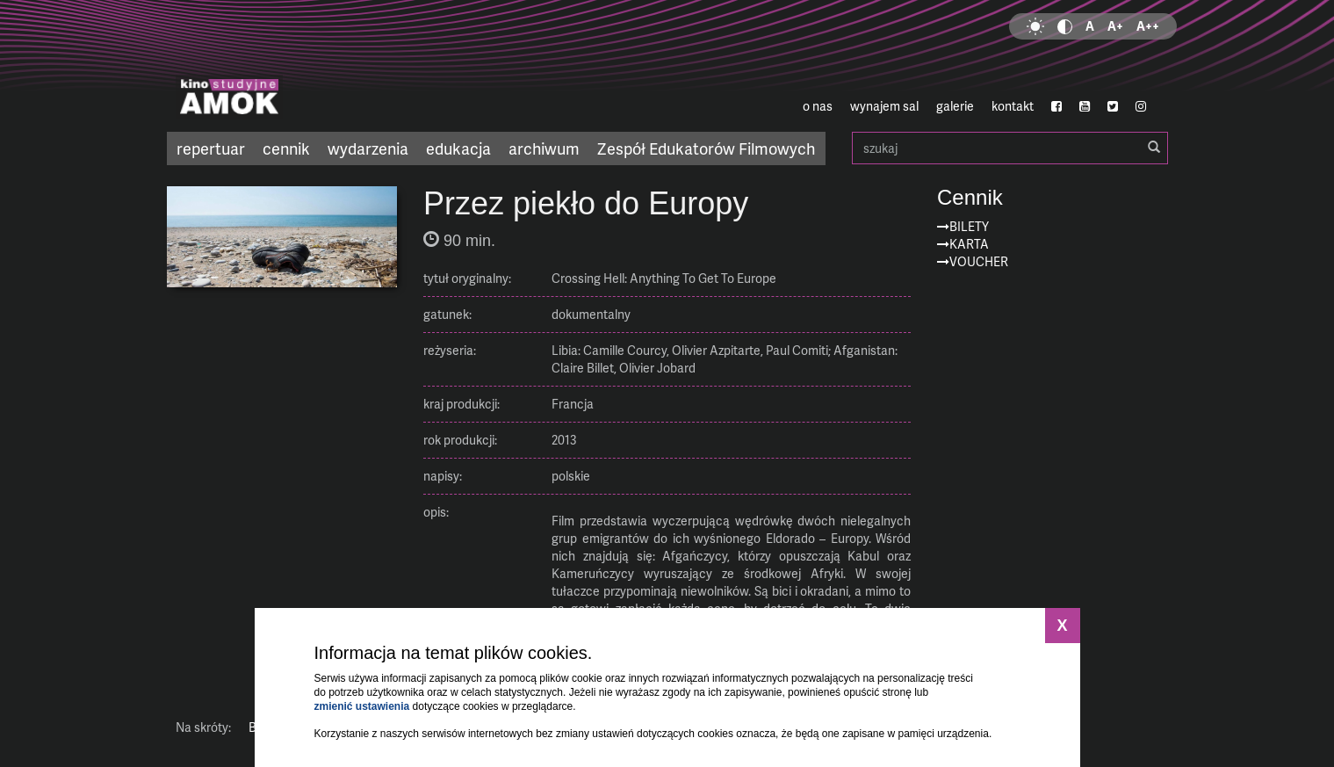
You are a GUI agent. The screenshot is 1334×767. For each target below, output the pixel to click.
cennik (286, 148)
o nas (818, 106)
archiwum (544, 148)
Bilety (969, 226)
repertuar (211, 148)
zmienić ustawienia (362, 706)
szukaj (1010, 148)
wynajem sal (884, 106)
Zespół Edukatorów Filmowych (706, 148)
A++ (1147, 26)
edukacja (458, 148)
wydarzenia (368, 148)
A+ (1115, 26)
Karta (969, 243)
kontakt (1012, 106)
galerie (955, 106)
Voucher (978, 261)
